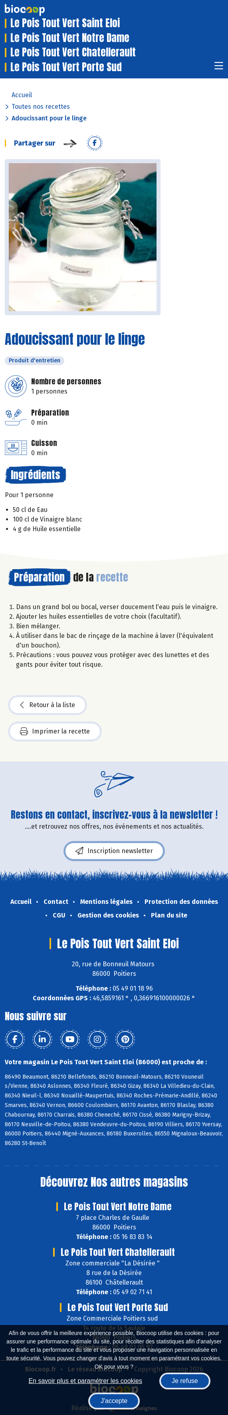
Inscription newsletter (114, 851)
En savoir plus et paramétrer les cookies (85, 1380)
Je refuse (185, 1380)
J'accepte (114, 1400)
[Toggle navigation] (218, 68)
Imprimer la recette (55, 731)
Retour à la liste (47, 705)
